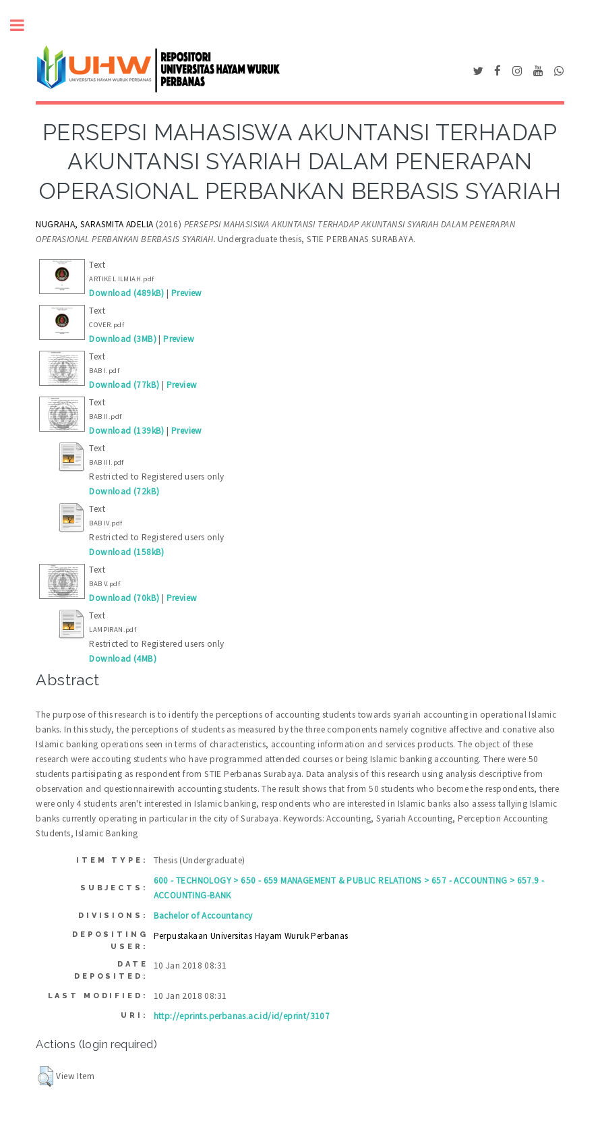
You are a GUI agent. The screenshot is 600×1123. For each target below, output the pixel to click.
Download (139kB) (126, 430)
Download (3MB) (122, 339)
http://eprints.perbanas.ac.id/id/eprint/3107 (242, 1016)
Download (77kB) (124, 385)
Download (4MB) (122, 658)
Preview (186, 293)
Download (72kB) (124, 491)
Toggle (24, 25)
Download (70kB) (124, 598)
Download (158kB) (126, 552)
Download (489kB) (126, 293)
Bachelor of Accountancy (203, 915)
